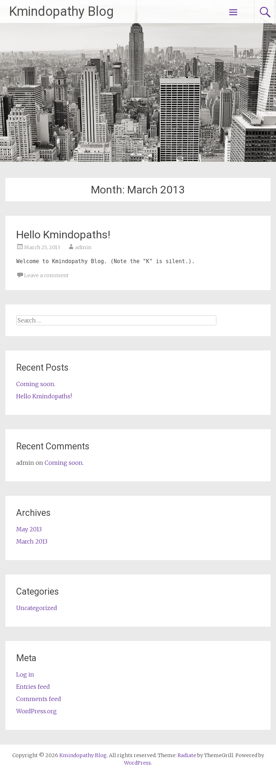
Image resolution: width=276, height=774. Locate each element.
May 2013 (29, 529)
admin (83, 247)
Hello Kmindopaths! (63, 234)
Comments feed (38, 698)
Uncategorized (36, 608)
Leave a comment (46, 275)
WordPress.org (36, 711)
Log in (25, 674)
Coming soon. (35, 384)
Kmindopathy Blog (61, 11)
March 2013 (31, 541)
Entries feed (33, 686)
